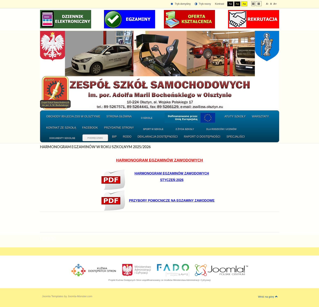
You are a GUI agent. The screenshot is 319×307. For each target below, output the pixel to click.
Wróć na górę (268, 297)
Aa (230, 3)
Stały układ (253, 3)
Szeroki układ (259, 3)
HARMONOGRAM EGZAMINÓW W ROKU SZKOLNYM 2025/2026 (95, 147)
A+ (275, 3)
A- (267, 3)
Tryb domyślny (181, 4)
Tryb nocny (203, 4)
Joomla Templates (53, 296)
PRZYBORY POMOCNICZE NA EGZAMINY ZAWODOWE (172, 200)
